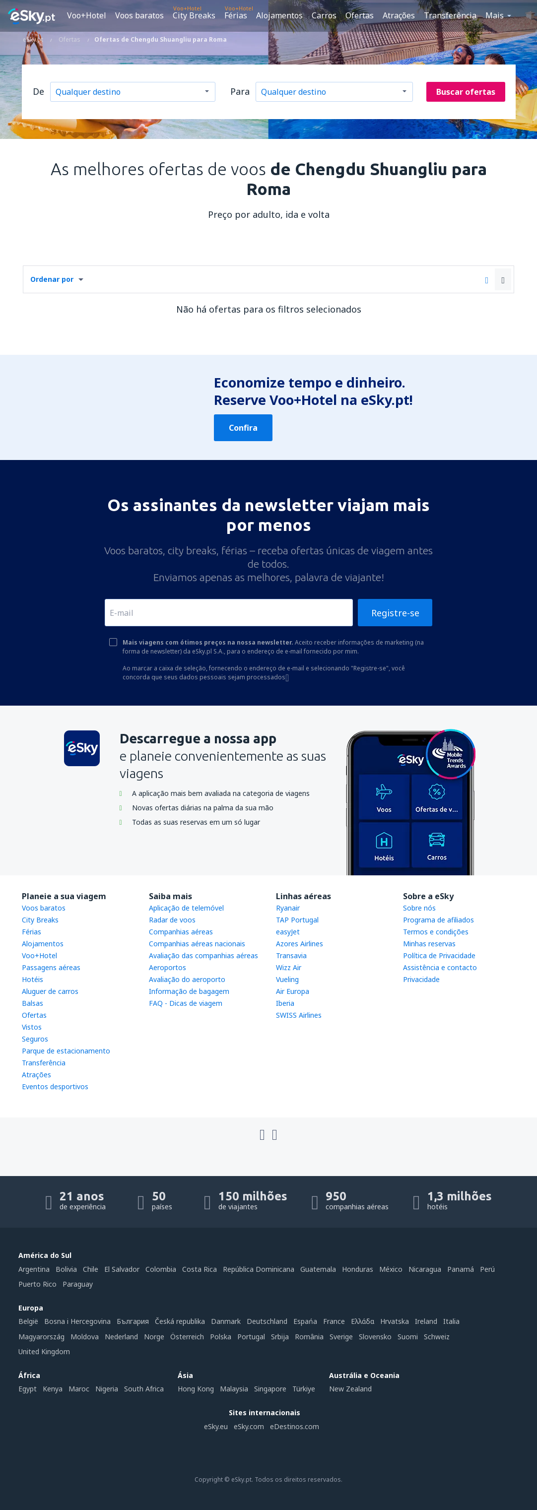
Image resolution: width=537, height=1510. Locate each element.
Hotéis (32, 979)
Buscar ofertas (465, 91)
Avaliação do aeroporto (187, 979)
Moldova (84, 1336)
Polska (220, 1336)
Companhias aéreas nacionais (197, 943)
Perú (487, 1269)
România (309, 1336)
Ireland (426, 1321)
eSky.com (249, 1426)
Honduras (357, 1269)
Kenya (53, 1388)
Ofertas (359, 15)
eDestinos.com (294, 1426)
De (38, 91)
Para (240, 91)
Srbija (280, 1336)
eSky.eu (216, 1426)
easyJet (288, 931)
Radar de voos (172, 919)
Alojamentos (279, 15)
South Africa (144, 1388)
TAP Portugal (297, 919)
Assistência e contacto (440, 967)
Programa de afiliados (438, 919)
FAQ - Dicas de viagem (185, 1003)
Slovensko (375, 1336)
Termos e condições (436, 931)
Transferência (450, 15)
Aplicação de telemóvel (186, 908)
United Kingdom (44, 1351)
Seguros (35, 1039)
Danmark (226, 1321)
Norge (154, 1336)
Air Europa (292, 991)
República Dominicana (258, 1269)
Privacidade (421, 979)
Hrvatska (394, 1321)
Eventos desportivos (55, 1086)
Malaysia (234, 1388)
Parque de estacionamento (66, 1050)
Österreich (187, 1336)
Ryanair (288, 908)
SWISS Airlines (299, 1015)
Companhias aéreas (181, 931)
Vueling (287, 979)
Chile (90, 1269)
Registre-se (395, 613)
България (133, 1321)
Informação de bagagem (189, 991)
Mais (494, 15)
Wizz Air (288, 967)
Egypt (27, 1388)
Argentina (34, 1269)
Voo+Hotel (86, 15)
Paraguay (78, 1284)
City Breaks (194, 15)
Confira (243, 427)
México (391, 1269)
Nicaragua (424, 1269)
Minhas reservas (429, 943)
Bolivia (66, 1269)
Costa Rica (199, 1269)
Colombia (160, 1269)
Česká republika (180, 1321)
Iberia (285, 1003)
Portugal (251, 1336)
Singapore (270, 1388)
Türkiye (303, 1388)
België (28, 1321)
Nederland (121, 1336)
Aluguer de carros (50, 991)
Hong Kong (196, 1388)
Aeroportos (167, 967)
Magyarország (41, 1336)
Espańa (305, 1321)
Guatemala (318, 1269)
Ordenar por (51, 279)
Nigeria (106, 1388)
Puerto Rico (37, 1284)
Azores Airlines (299, 943)
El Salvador (121, 1269)
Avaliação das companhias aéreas (203, 955)
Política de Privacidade (439, 955)
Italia (451, 1321)
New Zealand (350, 1388)
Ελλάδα (362, 1321)
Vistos (32, 1027)
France (334, 1321)
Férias (235, 15)
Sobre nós (419, 908)
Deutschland (267, 1321)
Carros (324, 15)
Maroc (78, 1388)
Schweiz (437, 1336)
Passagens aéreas (51, 967)
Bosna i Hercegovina (77, 1321)
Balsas (32, 1003)
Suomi (408, 1336)
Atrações (399, 15)
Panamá (460, 1269)
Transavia (291, 955)
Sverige (341, 1336)
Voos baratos (139, 15)
